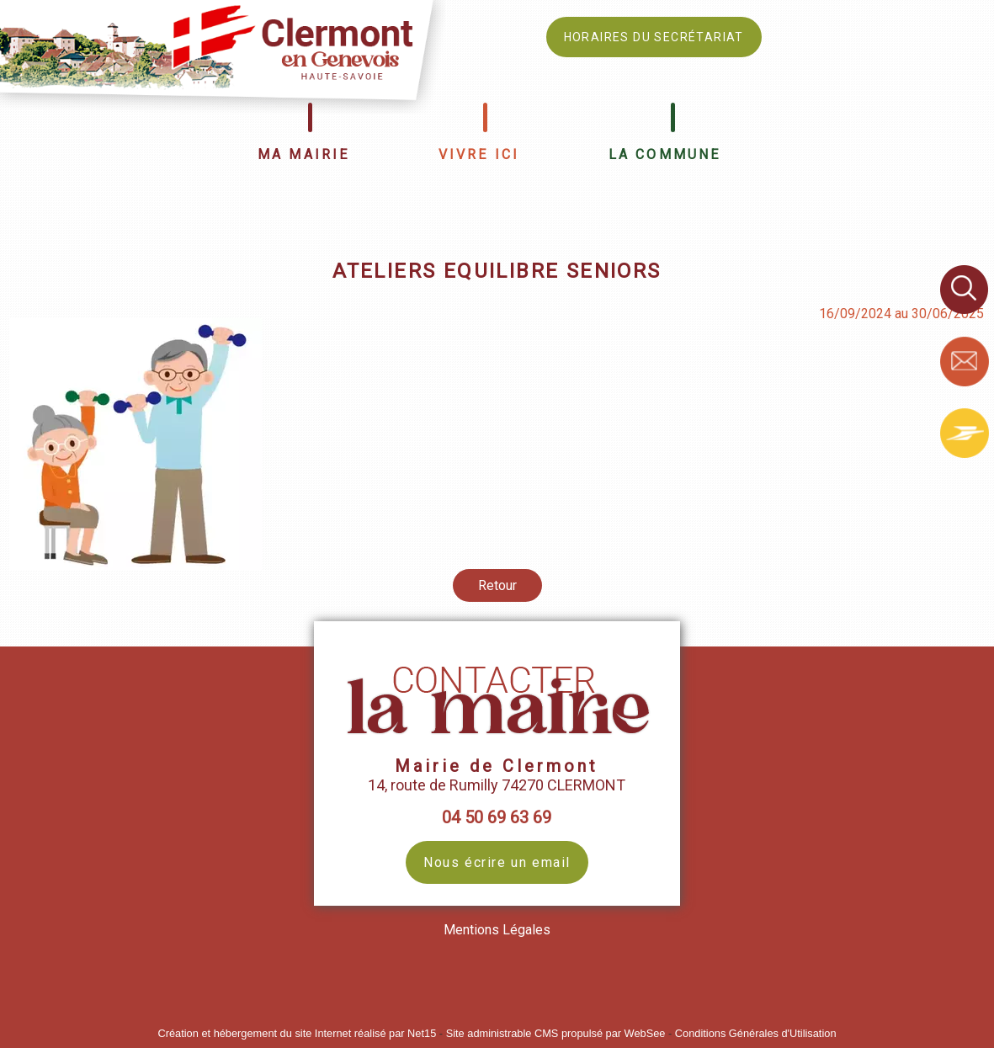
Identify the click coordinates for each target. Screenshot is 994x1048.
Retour (497, 585)
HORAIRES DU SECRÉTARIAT (654, 37)
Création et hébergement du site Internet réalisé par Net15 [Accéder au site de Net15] (296, 1033)
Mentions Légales (497, 930)
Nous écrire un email (497, 862)
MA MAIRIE (304, 154)
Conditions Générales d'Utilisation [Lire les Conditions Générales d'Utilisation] (756, 1033)
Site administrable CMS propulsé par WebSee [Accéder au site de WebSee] (556, 1033)
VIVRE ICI (479, 154)
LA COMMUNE (665, 154)
